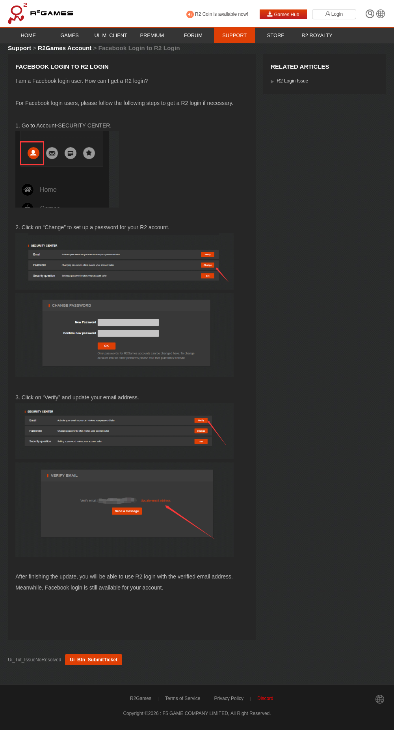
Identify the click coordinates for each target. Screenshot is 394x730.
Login (334, 14)
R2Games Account (64, 48)
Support (234, 35)
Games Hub (283, 14)
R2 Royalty (317, 35)
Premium (152, 35)
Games (69, 35)
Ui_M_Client (110, 35)
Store (275, 35)
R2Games (140, 698)
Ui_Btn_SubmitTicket (93, 660)
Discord (265, 698)
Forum (193, 35)
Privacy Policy (228, 698)
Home (28, 35)
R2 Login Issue (292, 81)
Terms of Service (182, 698)
